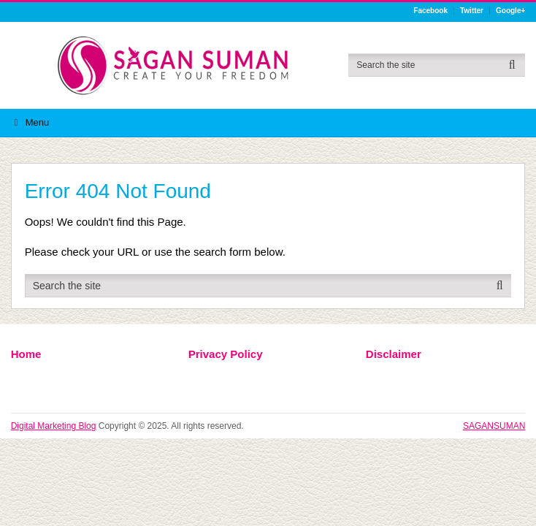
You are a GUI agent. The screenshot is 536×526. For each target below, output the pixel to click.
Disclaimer (393, 354)
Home (26, 354)
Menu (38, 122)
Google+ (510, 11)
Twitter (471, 11)
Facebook (430, 11)
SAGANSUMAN (494, 426)
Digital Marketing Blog (53, 426)
